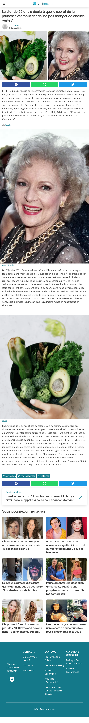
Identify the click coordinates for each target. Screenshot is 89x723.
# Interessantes (26, 475)
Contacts (28, 665)
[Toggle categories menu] (4, 3)
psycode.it (28, 670)
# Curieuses (9, 475)
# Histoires (43, 475)
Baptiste (15, 25)
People (8, 125)
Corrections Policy (54, 665)
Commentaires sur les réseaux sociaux (53, 690)
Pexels (4, 421)
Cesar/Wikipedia (8, 265)
